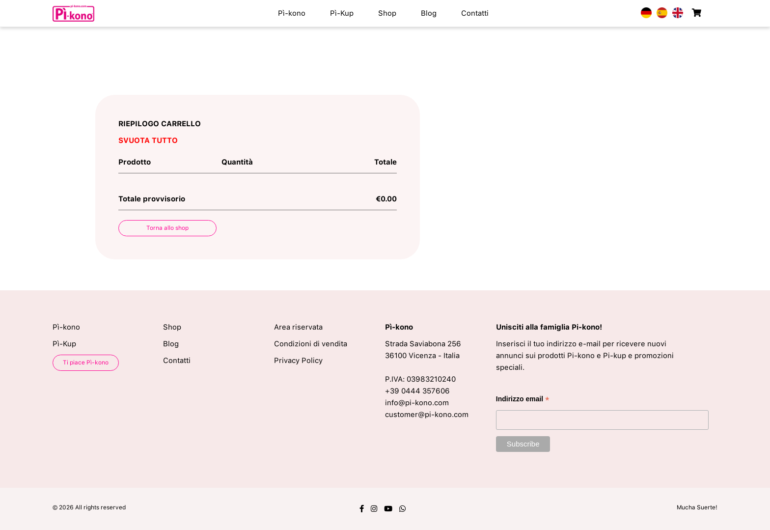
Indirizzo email (523, 400)
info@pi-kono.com (417, 402)
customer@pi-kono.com (426, 414)
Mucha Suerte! (697, 507)
